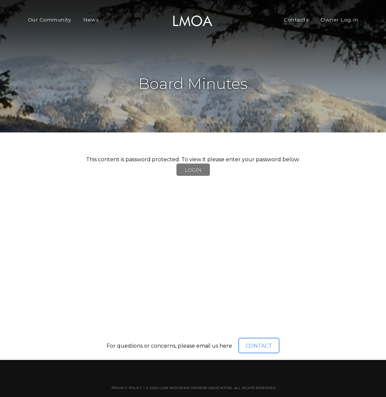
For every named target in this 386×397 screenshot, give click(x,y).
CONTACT (259, 346)
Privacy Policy (127, 388)
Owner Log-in (339, 20)
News (91, 20)
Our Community (50, 20)
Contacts (296, 20)
